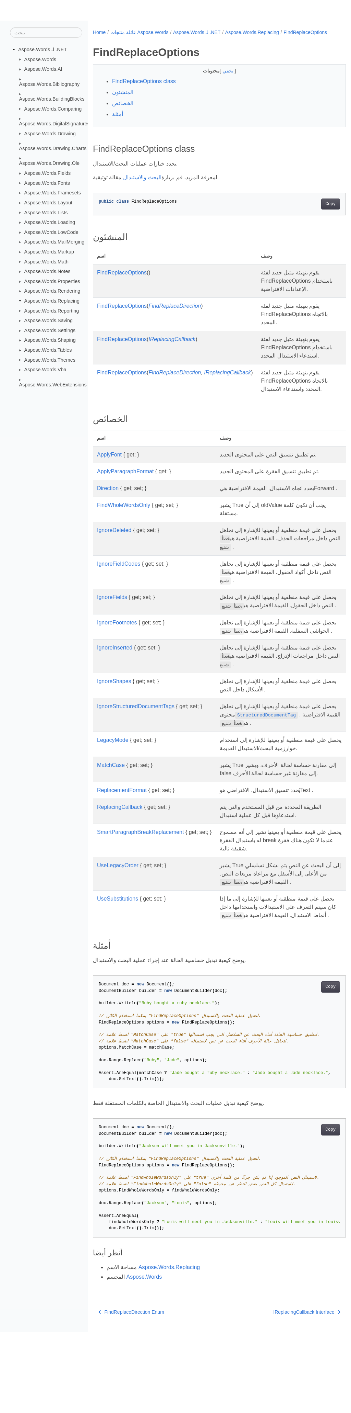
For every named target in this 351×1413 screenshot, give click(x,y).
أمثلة (117, 121)
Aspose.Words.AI (43, 69)
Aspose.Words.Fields (47, 173)
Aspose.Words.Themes (49, 359)
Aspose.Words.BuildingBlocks (52, 99)
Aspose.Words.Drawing (50, 133)
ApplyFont (109, 486)
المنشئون (122, 99)
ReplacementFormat (122, 855)
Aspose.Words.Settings (49, 330)
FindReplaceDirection (174, 321)
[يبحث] (46, 32)
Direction (108, 520)
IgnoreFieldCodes (118, 604)
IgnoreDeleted (114, 570)
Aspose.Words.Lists (46, 212)
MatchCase (111, 821)
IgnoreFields (112, 637)
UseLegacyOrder (117, 930)
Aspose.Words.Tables (48, 350)
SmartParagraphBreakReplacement (140, 897)
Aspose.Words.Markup (49, 252)
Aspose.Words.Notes (47, 271)
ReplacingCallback (120, 871)
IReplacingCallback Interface (289, 1392)
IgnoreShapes (114, 738)
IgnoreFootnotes (117, 671)
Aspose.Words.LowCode (51, 232)
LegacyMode (113, 796)
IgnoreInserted (114, 704)
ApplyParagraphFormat (125, 503)
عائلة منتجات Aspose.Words (139, 32)
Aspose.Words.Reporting (51, 310)
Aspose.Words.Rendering (52, 291)
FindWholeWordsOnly (123, 545)
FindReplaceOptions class (144, 88)
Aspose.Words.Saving (48, 320)
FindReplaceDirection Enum (131, 1392)
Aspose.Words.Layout (48, 202)
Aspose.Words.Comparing (53, 108)
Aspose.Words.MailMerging (54, 242)
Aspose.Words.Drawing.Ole (49, 163)
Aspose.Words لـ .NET (42, 49)
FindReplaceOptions (119, 39)
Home (99, 32)
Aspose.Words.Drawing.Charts (52, 148)
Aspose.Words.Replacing (52, 301)
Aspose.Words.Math (46, 261)
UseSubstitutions (117, 971)
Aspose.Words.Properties (52, 281)
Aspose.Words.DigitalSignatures (54, 123)
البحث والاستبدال (142, 185)
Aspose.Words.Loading (49, 222)
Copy (313, 211)
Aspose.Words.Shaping (50, 340)
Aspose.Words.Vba (45, 369)
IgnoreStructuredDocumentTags (135, 763)
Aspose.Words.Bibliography (49, 84)
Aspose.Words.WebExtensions (53, 384)
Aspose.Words (40, 59)
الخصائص (122, 110)
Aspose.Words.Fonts (47, 182)
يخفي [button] (220, 78)
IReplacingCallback (171, 355)
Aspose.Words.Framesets (52, 192)
